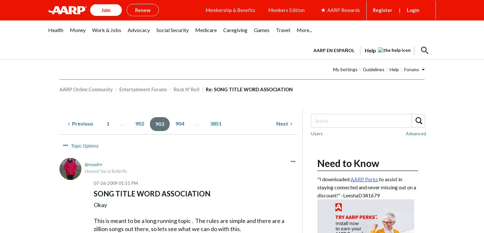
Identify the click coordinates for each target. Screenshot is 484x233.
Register (382, 10)
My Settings (345, 69)
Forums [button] (411, 69)
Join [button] (105, 10)
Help (394, 69)
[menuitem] (55, 33)
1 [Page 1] (108, 123)
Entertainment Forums (143, 89)
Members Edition (286, 10)
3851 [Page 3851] (216, 123)
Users (317, 133)
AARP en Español (333, 50)
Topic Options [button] (85, 146)
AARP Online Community (86, 89)
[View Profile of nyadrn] (93, 164)
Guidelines (373, 69)
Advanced (416, 133)
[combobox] (368, 121)
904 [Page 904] (179, 123)
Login (413, 10)
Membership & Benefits (230, 10)
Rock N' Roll (186, 89)
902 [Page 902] (139, 123)
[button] (425, 50)
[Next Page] (284, 123)
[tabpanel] (372, 50)
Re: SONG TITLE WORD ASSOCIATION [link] (249, 89)
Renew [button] (143, 10)
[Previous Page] (81, 123)
